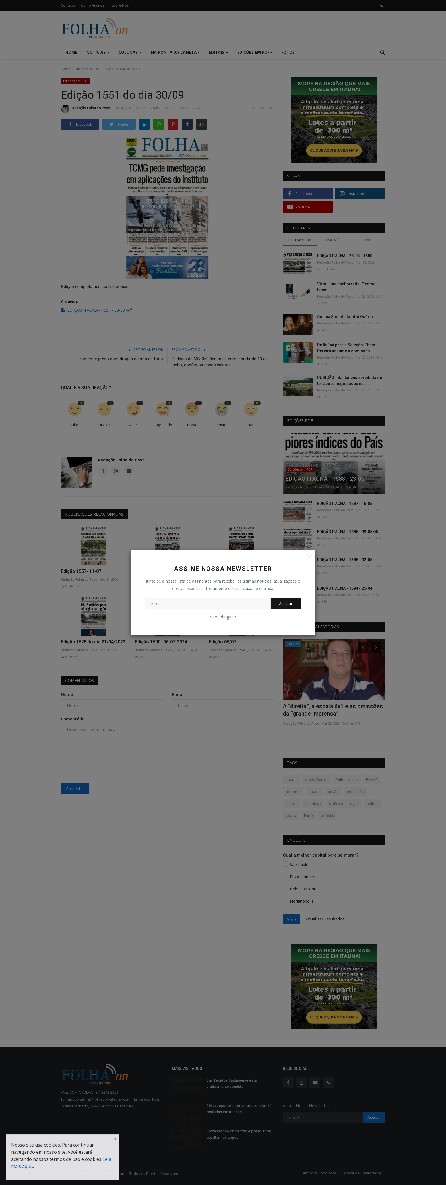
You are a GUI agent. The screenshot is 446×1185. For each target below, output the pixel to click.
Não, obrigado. (223, 617)
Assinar (285, 603)
